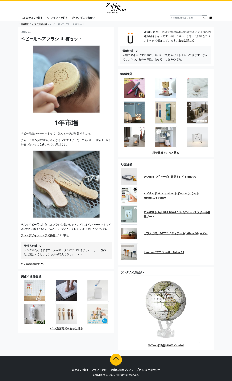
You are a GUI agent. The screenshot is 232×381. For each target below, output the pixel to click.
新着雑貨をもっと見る (165, 152)
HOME (23, 24)
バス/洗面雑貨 (39, 24)
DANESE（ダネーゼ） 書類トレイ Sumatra (170, 176)
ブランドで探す (57, 17)
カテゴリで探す (32, 17)
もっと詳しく (186, 40)
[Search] (186, 17)
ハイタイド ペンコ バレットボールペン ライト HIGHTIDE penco (171, 195)
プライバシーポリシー (148, 369)
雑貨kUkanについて (122, 369)
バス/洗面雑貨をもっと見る (66, 328)
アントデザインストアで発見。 (39, 235)
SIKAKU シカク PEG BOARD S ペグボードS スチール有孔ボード (177, 214)
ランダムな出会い (83, 17)
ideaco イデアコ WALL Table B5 (164, 252)
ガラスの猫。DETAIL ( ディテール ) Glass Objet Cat (175, 233)
